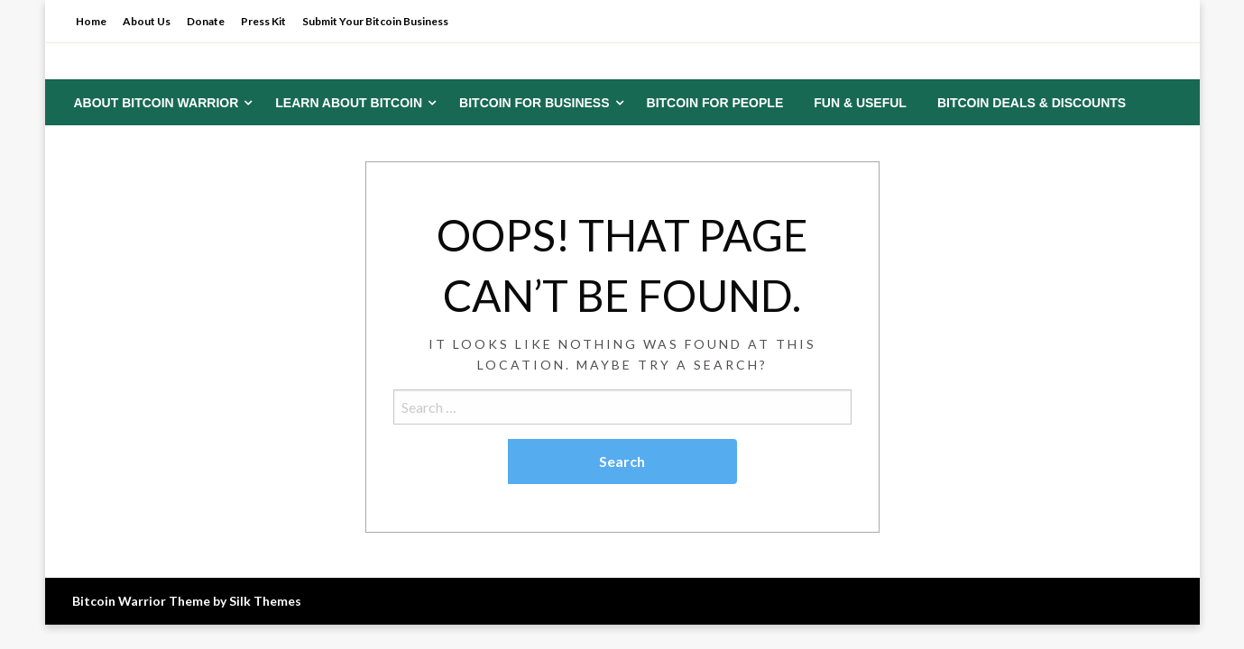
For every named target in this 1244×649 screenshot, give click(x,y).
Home (91, 21)
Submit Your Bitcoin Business (375, 21)
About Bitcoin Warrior (156, 103)
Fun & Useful (860, 103)
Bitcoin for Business (534, 103)
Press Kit (263, 21)
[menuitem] (160, 102)
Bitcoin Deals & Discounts (1031, 103)
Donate (206, 21)
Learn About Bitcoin (348, 103)
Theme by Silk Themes (235, 600)
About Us (146, 21)
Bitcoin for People (715, 103)
